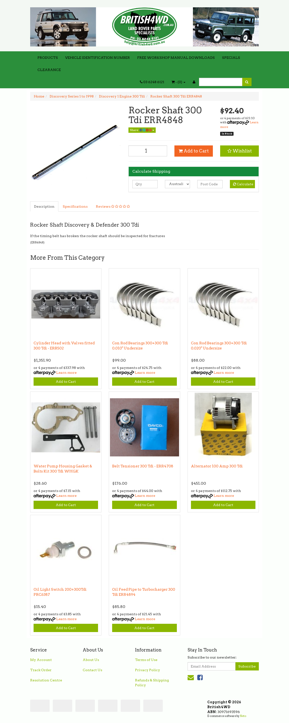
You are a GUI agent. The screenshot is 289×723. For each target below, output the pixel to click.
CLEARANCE (49, 70)
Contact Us (92, 670)
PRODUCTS (47, 58)
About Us (91, 660)
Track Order (41, 670)
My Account (41, 660)
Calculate (243, 184)
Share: (142, 130)
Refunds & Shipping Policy (152, 682)
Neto (243, 716)
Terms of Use (146, 660)
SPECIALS (231, 58)
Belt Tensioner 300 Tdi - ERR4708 (142, 466)
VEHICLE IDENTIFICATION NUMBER (97, 58)
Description (44, 206)
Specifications (75, 206)
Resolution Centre (46, 680)
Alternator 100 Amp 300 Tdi (217, 466)
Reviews (113, 206)
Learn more (66, 373)
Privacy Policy (147, 670)
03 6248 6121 (152, 82)
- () (178, 82)
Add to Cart (194, 150)
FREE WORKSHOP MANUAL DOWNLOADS (176, 58)
